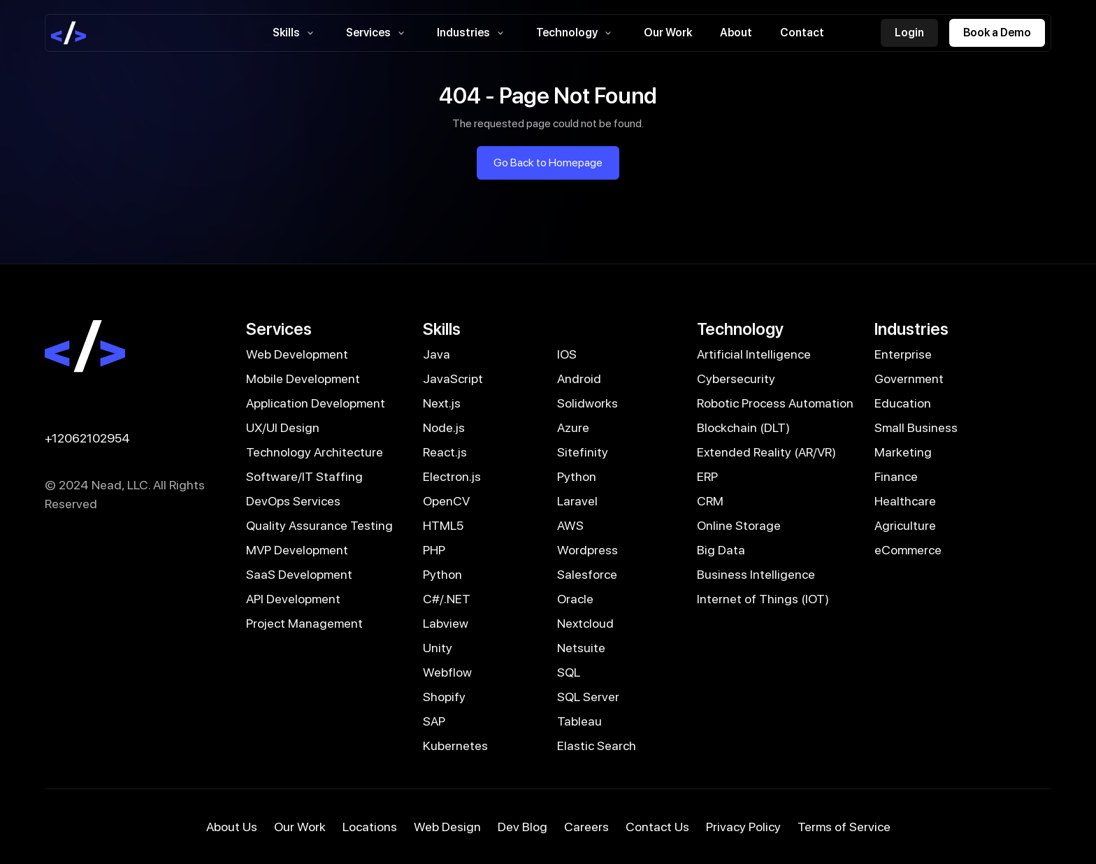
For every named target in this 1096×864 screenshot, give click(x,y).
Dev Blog (522, 826)
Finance (896, 476)
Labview (445, 623)
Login (909, 32)
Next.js (442, 403)
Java (436, 354)
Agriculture (905, 525)
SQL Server (588, 696)
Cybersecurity (736, 378)
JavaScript (453, 378)
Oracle (575, 598)
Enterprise (903, 354)
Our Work (668, 32)
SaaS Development (299, 574)
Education (902, 403)
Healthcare (905, 501)
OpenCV (446, 501)
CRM (710, 501)
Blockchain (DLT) (743, 427)
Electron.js (452, 476)
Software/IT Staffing (304, 476)
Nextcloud (585, 623)
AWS (570, 525)
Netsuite (581, 647)
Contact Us (657, 826)
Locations (369, 826)
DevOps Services (293, 501)
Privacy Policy (743, 826)
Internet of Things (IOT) (763, 598)
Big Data (721, 549)
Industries (472, 33)
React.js (445, 452)
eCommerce (908, 549)
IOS (567, 354)
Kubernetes (455, 745)
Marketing (903, 452)
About (736, 32)
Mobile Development (303, 378)
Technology (576, 33)
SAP (434, 721)
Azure (573, 427)
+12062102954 (87, 438)
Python (576, 476)
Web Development (297, 354)
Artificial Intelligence (754, 354)
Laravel (577, 501)
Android (579, 378)
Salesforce (587, 574)
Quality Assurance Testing (319, 525)
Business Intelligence (756, 574)
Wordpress (587, 549)
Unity (437, 647)
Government (909, 378)
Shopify (444, 696)
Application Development (315, 403)
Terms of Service (844, 826)
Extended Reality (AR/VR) (766, 452)
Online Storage (739, 525)
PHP (434, 549)
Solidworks (587, 403)
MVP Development (297, 549)
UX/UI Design (282, 427)
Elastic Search (596, 745)
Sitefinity (582, 452)
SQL (568, 672)
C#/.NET (446, 598)
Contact (802, 32)
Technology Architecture (314, 452)
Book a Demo (997, 32)
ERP (707, 476)
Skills (295, 33)
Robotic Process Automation (775, 403)
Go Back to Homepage (548, 162)
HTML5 (443, 525)
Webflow (447, 672)
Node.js (444, 427)
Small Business (916, 427)
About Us (231, 826)
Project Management (304, 623)
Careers (586, 826)
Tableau (579, 721)
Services (377, 33)
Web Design (447, 826)
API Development (293, 598)
